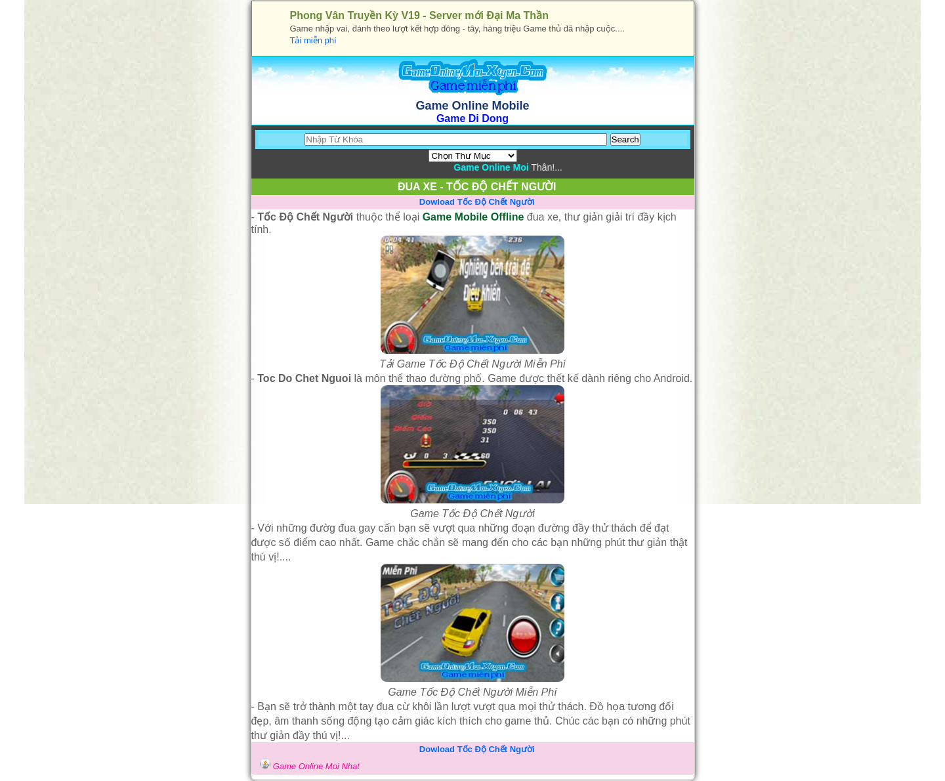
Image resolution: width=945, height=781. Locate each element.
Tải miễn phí (313, 40)
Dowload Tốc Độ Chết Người (477, 202)
